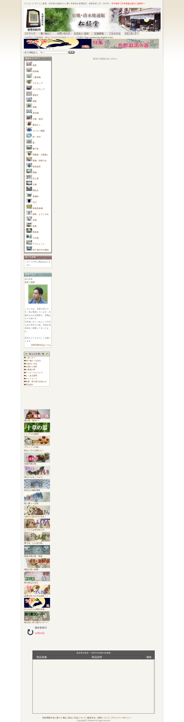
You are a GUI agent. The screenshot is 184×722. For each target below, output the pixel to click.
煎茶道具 (37, 167)
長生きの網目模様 (37, 489)
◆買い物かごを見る (32, 361)
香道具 (36, 232)
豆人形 (36, 178)
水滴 (35, 220)
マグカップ (38, 83)
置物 (35, 172)
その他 (36, 238)
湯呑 (35, 65)
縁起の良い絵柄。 (37, 568)
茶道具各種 (38, 208)
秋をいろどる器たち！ (34, 450)
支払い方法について (77, 718)
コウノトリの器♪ (37, 446)
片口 (35, 202)
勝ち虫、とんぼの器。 (37, 542)
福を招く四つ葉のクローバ (37, 621)
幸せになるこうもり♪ (37, 476)
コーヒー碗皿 (39, 131)
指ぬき (36, 190)
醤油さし (37, 125)
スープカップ (39, 89)
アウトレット (39, 244)
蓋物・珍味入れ (40, 161)
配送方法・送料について (98, 718)
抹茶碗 (36, 71)
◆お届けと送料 (30, 366)
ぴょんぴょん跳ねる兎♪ (37, 608)
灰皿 (35, 226)
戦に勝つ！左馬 (37, 502)
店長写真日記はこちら (41, 345)
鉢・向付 (37, 137)
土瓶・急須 (38, 119)
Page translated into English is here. (99, 37)
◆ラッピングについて (33, 372)
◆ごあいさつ (29, 358)
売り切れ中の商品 (41, 250)
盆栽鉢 (36, 196)
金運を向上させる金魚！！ (37, 595)
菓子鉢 (36, 149)
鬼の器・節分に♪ (37, 419)
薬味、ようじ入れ (41, 214)
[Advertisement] (76, 50)
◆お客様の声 (29, 369)
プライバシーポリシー (121, 718)
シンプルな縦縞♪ (37, 433)
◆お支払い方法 (30, 364)
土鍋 (35, 184)
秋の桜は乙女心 (37, 581)
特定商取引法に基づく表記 (54, 718)
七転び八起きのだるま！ (37, 515)
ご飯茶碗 (37, 77)
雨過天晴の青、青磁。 (37, 555)
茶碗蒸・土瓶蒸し (41, 155)
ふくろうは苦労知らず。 (37, 529)
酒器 (35, 101)
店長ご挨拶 (30, 282)
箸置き (36, 95)
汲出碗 (36, 113)
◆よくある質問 (30, 376)
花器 (35, 107)
